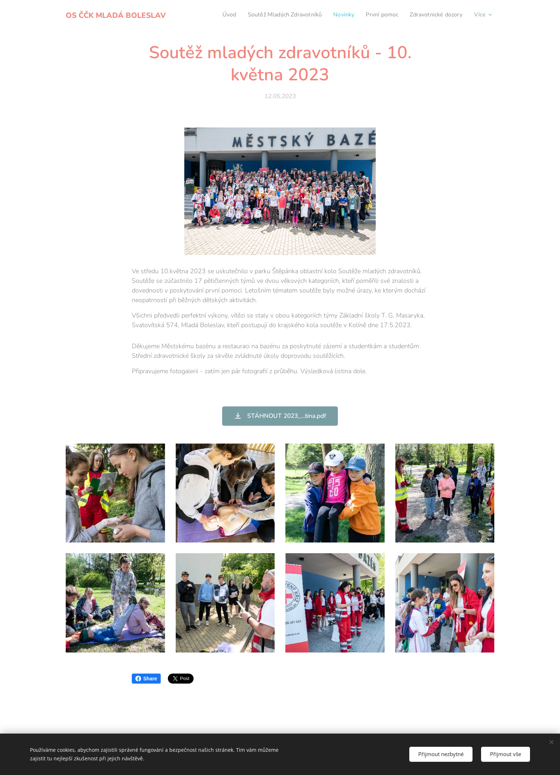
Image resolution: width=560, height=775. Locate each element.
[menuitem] (217, 15)
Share (146, 678)
